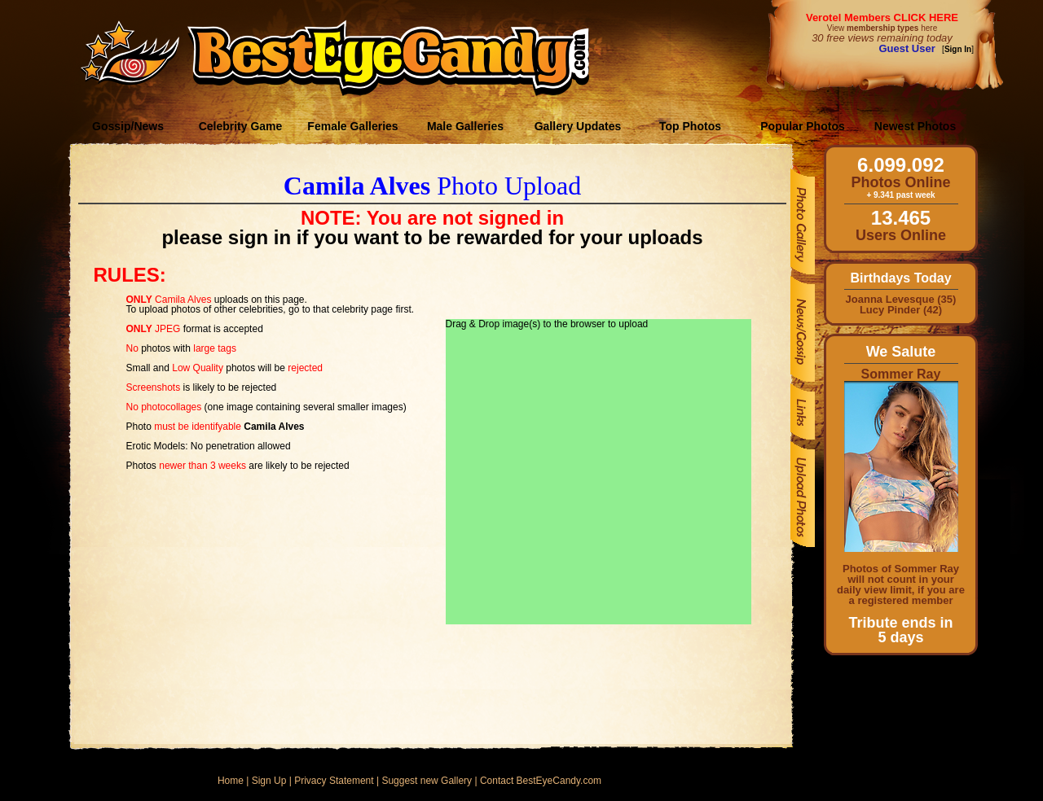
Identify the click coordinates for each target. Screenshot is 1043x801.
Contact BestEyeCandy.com (540, 780)
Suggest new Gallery (426, 780)
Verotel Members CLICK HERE (882, 17)
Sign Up (269, 780)
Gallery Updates (578, 126)
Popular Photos (802, 126)
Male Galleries (465, 126)
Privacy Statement (333, 780)
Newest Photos (915, 126)
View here (882, 28)
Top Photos (690, 126)
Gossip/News (128, 126)
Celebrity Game (241, 126)
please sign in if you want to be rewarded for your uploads (431, 237)
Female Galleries (352, 126)
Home (231, 780)
